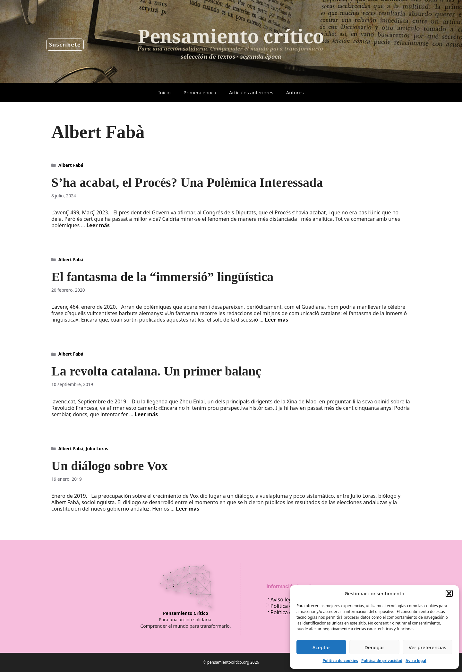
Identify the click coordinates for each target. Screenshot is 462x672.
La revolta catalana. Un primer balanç (156, 371)
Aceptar (321, 647)
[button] (449, 593)
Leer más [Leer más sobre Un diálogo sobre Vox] (187, 508)
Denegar (374, 647)
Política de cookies (340, 660)
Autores (295, 92)
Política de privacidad (381, 660)
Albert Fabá (70, 165)
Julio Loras (97, 448)
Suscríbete (65, 44)
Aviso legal (416, 660)
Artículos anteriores (251, 92)
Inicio (164, 92)
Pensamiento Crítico (185, 613)
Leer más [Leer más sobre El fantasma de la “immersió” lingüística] (276, 319)
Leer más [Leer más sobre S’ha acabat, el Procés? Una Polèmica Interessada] (98, 225)
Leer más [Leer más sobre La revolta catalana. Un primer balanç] (146, 414)
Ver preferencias (427, 647)
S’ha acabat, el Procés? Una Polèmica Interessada (187, 182)
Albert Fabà (70, 259)
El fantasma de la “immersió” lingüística (162, 277)
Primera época (200, 92)
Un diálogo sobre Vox (109, 466)
